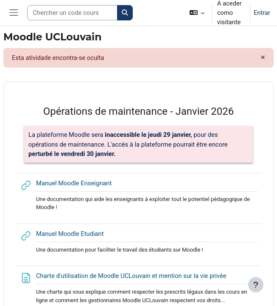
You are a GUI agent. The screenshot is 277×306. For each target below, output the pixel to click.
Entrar (262, 13)
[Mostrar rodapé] (255, 284)
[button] (197, 13)
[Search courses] (72, 12)
